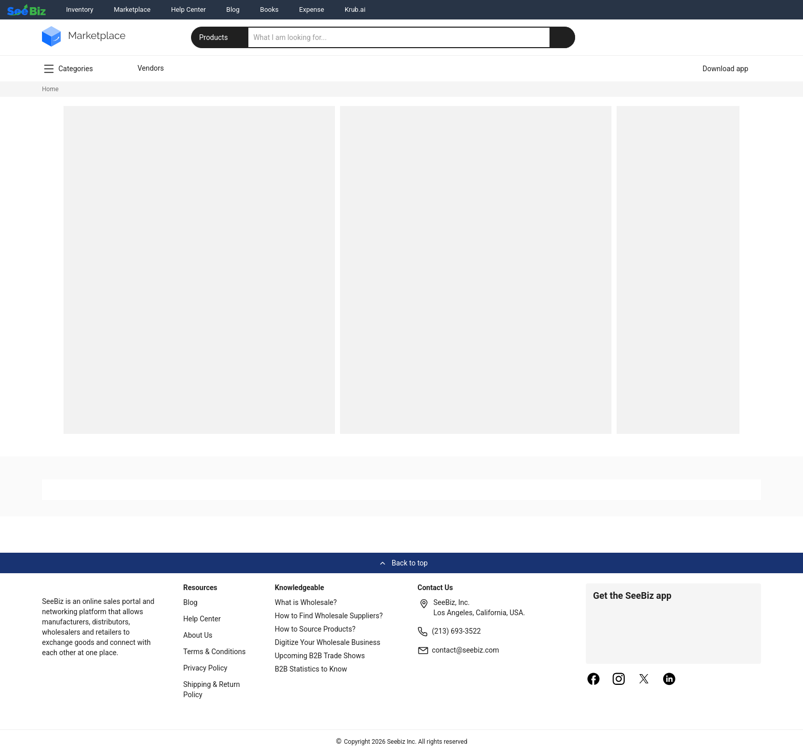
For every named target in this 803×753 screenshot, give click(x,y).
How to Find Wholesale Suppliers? (329, 616)
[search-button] (562, 37)
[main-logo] (83, 44)
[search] (411, 37)
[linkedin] (669, 679)
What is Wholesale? (306, 602)
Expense (311, 9)
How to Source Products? (315, 629)
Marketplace (132, 9)
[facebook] (593, 679)
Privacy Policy (205, 668)
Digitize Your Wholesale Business (328, 642)
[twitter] (644, 679)
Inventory (79, 9)
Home (50, 89)
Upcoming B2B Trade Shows (320, 656)
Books (269, 9)
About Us (198, 635)
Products (220, 37)
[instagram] (618, 679)
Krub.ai (355, 9)
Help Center (188, 9)
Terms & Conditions (214, 651)
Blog (233, 9)
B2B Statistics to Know (311, 669)
